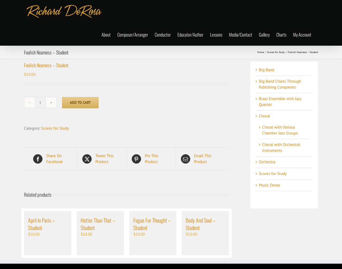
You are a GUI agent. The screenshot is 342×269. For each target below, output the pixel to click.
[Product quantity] (40, 102)
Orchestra (267, 161)
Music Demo (269, 185)
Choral (264, 115)
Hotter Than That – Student (98, 224)
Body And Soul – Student (200, 224)
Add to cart (80, 102)
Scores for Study (55, 128)
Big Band (266, 69)
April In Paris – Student (41, 224)
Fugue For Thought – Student (151, 224)
